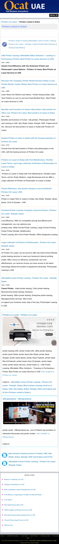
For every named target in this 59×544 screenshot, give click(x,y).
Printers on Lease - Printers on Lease (19, 315)
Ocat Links (24, 536)
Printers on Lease (9, 22)
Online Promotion (12, 536)
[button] (53, 15)
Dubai (11, 48)
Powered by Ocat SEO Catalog (29, 543)
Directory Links (45, 536)
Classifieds (19, 48)
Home (3, 536)
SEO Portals (34, 536)
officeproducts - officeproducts (16, 399)
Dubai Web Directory (47, 44)
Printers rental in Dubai (18, 41)
